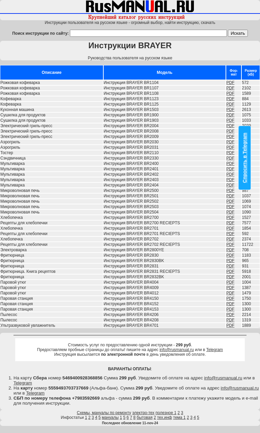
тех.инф (164, 417)
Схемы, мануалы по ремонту (104, 412)
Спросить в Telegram (245, 158)
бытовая (145, 417)
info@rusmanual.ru (176, 349)
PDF (230, 82)
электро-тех (143, 412)
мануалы (110, 417)
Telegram (214, 349)
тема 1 (179, 417)
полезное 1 (166, 412)
